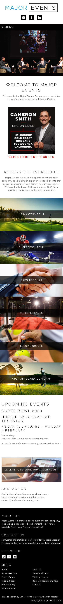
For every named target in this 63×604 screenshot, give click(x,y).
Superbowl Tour (40, 573)
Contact (36, 584)
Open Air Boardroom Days (45, 581)
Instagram (23, 17)
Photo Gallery (8, 584)
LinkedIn (39, 18)
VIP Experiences (40, 577)
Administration (9, 588)
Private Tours (8, 577)
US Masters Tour (9, 573)
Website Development (37, 596)
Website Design (9, 596)
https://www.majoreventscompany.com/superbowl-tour (31, 443)
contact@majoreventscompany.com (29, 438)
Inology (54, 596)
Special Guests (9, 581)
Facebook (32, 18)
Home (4, 569)
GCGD (22, 596)
